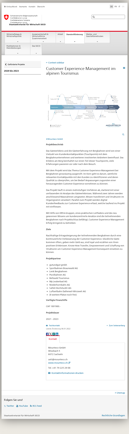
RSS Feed (37, 405)
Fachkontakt (54, 325)
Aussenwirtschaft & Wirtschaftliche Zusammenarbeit (40, 36)
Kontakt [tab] (53, 339)
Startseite (23, 7)
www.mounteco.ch (58, 362)
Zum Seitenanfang (117, 325)
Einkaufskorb (12, 7)
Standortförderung (75, 35)
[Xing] (54, 334)
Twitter (10, 405)
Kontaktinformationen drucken (67, 373)
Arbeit (60, 34)
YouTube (23, 405)
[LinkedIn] (57, 334)
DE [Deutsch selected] (111, 6)
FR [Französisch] (116, 6)
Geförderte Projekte (16, 63)
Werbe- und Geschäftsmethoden (94, 35)
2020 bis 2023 (11, 70)
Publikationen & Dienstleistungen (14, 47)
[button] (94, 17)
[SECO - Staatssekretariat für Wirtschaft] (43, 20)
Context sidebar (56, 62)
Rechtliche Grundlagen (113, 415)
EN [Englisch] (123, 6)
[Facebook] (47, 334)
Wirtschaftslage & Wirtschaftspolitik (14, 35)
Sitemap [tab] (121, 392)
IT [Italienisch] (119, 6)
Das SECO (36, 46)
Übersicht (41, 7)
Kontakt (32, 7)
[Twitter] (50, 334)
